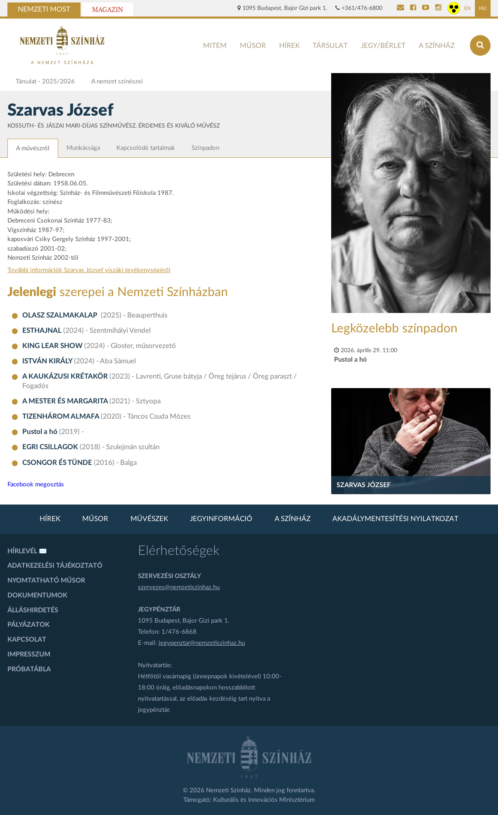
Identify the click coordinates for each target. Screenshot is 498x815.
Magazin (107, 9)
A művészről (33, 148)
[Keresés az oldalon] (480, 45)
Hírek (289, 45)
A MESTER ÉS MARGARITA (65, 401)
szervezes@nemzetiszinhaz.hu (179, 587)
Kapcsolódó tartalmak (145, 148)
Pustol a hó (40, 432)
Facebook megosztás (35, 484)
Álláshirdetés (32, 610)
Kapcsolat (26, 639)
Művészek (149, 519)
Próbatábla (29, 669)
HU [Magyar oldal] (482, 8)
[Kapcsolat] (400, 8)
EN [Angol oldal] (467, 8)
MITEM (215, 45)
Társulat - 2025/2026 (45, 81)
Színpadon (205, 148)
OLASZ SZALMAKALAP (61, 315)
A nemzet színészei (117, 81)
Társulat (330, 45)
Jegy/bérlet (383, 45)
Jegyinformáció (221, 519)
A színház (437, 45)
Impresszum (28, 654)
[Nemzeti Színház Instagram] (438, 8)
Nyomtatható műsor (46, 580)
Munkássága (83, 148)
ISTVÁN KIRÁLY (48, 361)
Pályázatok (28, 624)
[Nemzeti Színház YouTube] (425, 8)
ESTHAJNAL (42, 330)
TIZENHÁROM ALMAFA (61, 416)
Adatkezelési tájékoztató (54, 565)
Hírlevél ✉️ (27, 551)
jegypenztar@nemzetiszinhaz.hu (202, 643)
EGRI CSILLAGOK (51, 447)
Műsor (253, 45)
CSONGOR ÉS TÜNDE (58, 463)
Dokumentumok (37, 595)
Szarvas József (364, 485)
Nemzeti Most (44, 9)
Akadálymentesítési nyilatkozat (395, 519)
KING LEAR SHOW (53, 346)
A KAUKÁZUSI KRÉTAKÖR (65, 376)
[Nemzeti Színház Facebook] (413, 8)
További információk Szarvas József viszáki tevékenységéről (89, 270)
